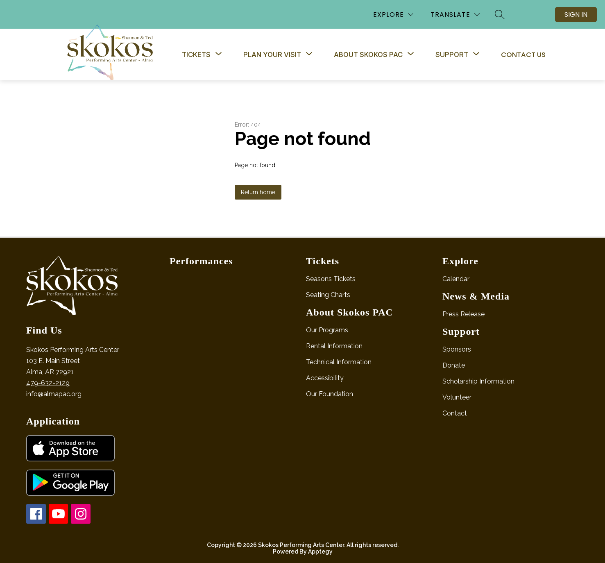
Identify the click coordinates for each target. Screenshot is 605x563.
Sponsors (456, 349)
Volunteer (456, 397)
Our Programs (327, 330)
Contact (454, 413)
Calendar (455, 279)
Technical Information (339, 362)
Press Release (463, 314)
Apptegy (320, 551)
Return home (258, 192)
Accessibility (325, 378)
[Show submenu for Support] (451, 54)
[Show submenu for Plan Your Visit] (272, 54)
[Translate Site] (455, 14)
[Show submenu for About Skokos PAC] (368, 54)
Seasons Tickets (331, 279)
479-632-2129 (48, 383)
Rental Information (334, 346)
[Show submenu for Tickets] (196, 54)
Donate (453, 365)
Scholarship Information (478, 381)
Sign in (575, 14)
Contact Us (523, 54)
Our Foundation (329, 394)
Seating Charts (328, 295)
